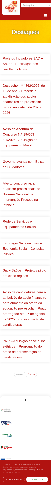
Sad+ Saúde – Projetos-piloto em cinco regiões (24, 273)
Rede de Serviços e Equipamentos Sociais (19, 224)
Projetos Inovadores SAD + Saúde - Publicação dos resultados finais (23, 64)
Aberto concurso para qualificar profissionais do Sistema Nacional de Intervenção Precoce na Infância (21, 194)
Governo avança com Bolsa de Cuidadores (23, 164)
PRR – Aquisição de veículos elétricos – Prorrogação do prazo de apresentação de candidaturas (24, 349)
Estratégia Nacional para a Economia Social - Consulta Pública (23, 248)
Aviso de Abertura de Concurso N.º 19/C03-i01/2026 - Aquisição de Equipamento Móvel (20, 137)
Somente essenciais (13, 479)
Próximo (31, 374)
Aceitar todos (37, 479)
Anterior (19, 374)
